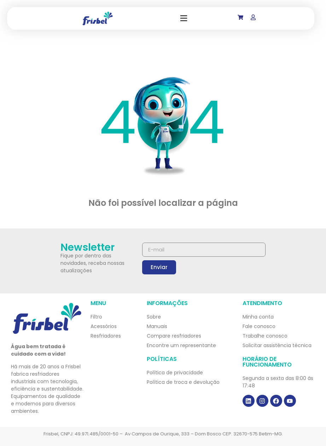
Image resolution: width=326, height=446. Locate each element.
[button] (184, 18)
